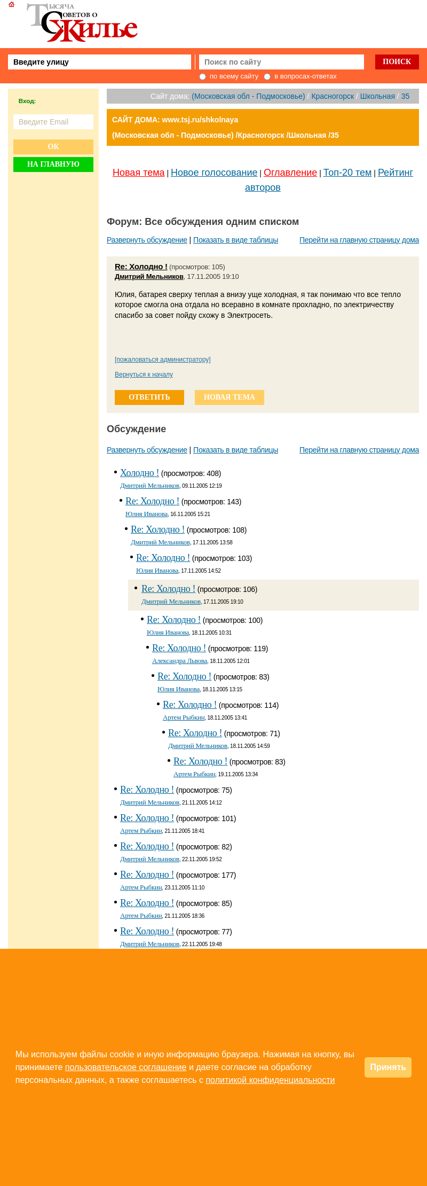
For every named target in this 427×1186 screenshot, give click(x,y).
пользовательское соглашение (126, 1067)
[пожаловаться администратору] (163, 359)
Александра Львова (179, 661)
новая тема (229, 397)
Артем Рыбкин (183, 717)
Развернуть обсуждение (147, 240)
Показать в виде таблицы (235, 240)
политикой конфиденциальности (270, 1079)
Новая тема (139, 172)
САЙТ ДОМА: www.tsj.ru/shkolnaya (175, 119)
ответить (149, 397)
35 (405, 96)
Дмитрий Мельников (149, 276)
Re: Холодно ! (141, 266)
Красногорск (332, 96)
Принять (388, 1067)
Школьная (377, 96)
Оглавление (290, 172)
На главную (53, 164)
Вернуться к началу (144, 374)
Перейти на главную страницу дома (359, 240)
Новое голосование (214, 172)
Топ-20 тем (347, 172)
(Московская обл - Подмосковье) (248, 96)
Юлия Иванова (146, 514)
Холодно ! (139, 472)
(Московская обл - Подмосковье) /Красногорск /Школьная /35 (225, 135)
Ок (53, 147)
